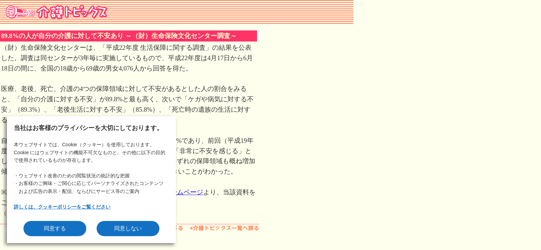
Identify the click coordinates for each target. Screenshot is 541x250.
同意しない (128, 228)
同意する (55, 228)
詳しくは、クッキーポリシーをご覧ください (62, 207)
